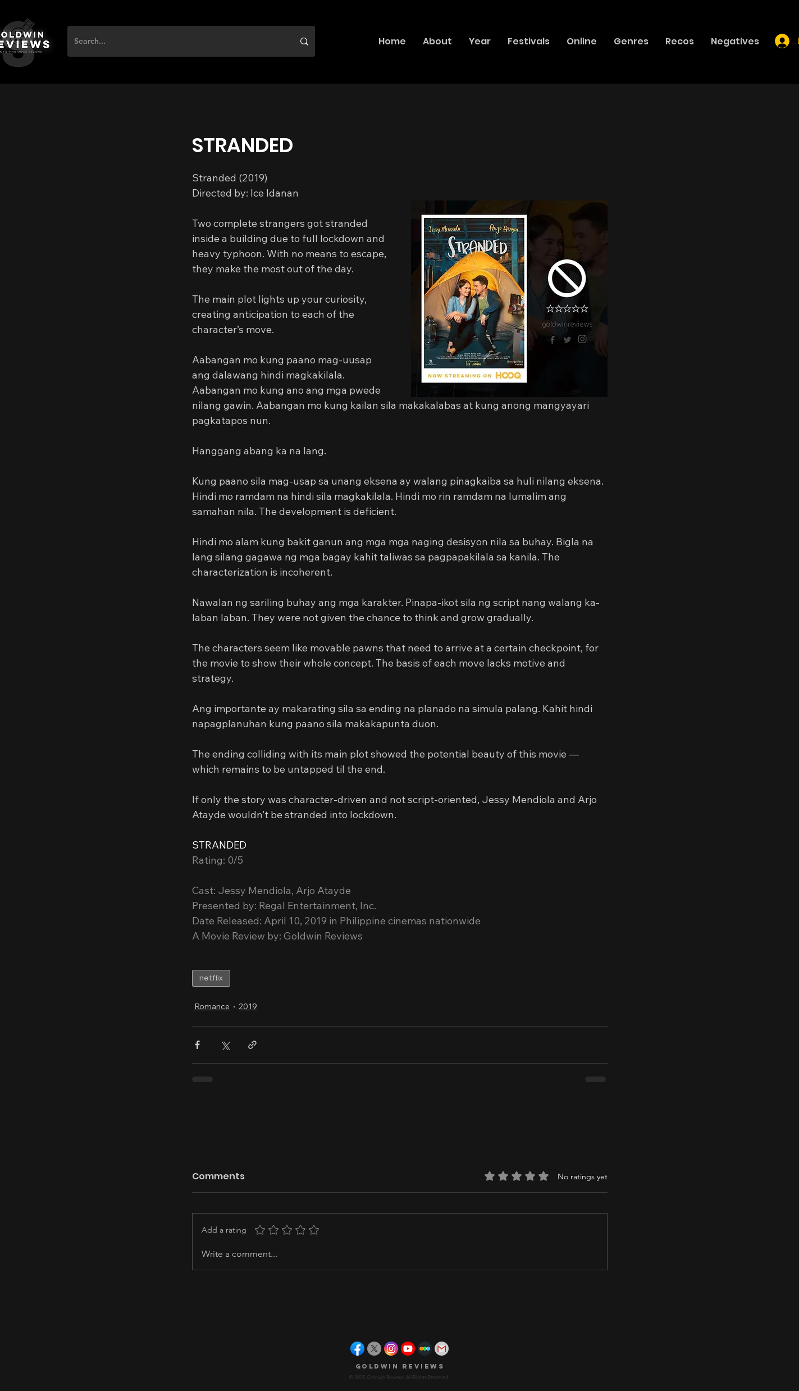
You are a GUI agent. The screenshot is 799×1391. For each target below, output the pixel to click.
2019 (248, 1006)
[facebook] (357, 1349)
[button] (437, 41)
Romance (212, 1006)
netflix (211, 978)
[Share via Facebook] (197, 1044)
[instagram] (391, 1349)
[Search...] (175, 41)
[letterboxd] (425, 1349)
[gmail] (442, 1349)
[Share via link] (252, 1044)
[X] (374, 1349)
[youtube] (408, 1349)
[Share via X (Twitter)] (225, 1044)
